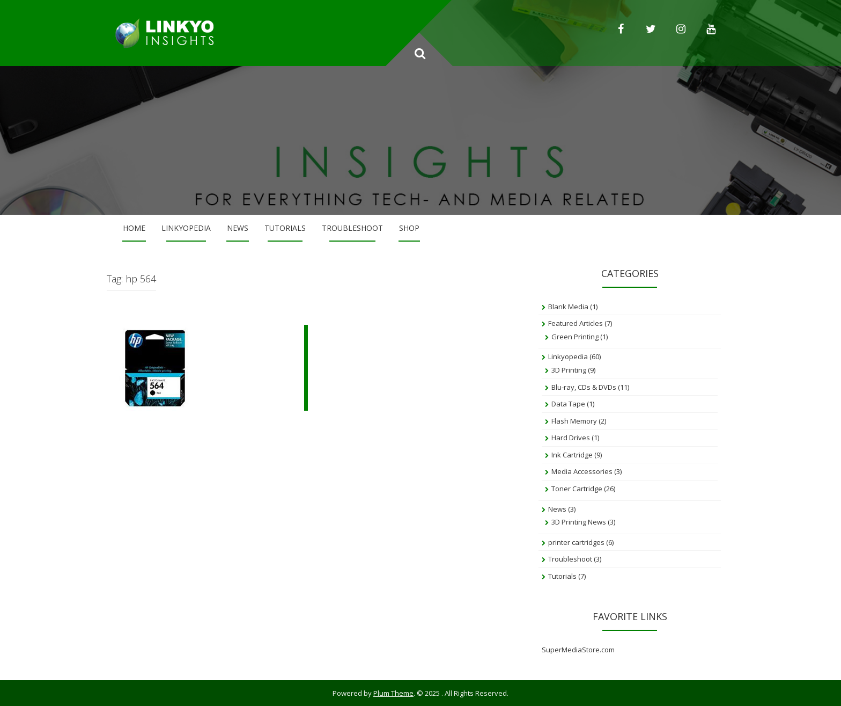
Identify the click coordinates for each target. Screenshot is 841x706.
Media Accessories (582, 471)
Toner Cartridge (576, 488)
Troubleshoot (352, 228)
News (237, 228)
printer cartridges (576, 542)
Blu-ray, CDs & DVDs (583, 387)
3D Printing (568, 370)
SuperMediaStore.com (578, 649)
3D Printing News (578, 522)
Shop (409, 228)
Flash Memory (574, 421)
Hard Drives (570, 437)
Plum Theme (393, 693)
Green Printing (575, 336)
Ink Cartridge (572, 455)
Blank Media (568, 306)
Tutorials (285, 228)
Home (134, 228)
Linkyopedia (186, 228)
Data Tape (568, 404)
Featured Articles (575, 323)
